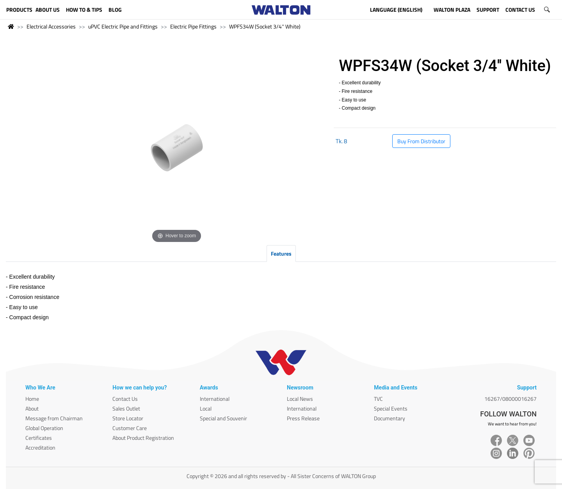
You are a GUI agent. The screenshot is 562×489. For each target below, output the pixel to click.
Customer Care (129, 428)
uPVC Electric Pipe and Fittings (123, 26)
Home (32, 399)
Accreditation (40, 447)
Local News (300, 399)
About (32, 408)
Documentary (389, 418)
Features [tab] (281, 253)
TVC (378, 399)
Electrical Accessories (51, 26)
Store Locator (127, 418)
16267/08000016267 (510, 399)
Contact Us (125, 399)
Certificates (38, 438)
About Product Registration (143, 438)
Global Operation (44, 428)
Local (206, 408)
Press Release (303, 418)
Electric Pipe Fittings (193, 26)
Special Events (390, 408)
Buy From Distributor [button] (421, 141)
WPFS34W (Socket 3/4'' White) (265, 26)
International (214, 399)
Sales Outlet (126, 408)
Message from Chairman (54, 418)
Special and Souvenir (223, 418)
